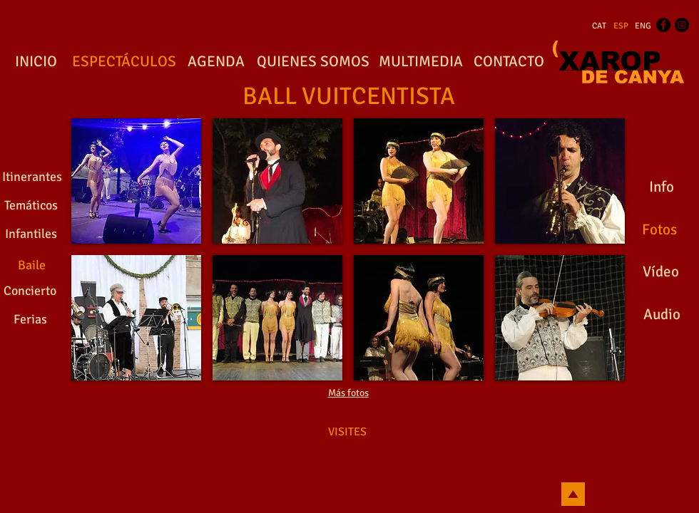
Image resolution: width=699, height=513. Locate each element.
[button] (136, 181)
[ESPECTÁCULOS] (123, 62)
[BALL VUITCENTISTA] (349, 97)
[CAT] (599, 26)
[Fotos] (659, 230)
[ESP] (620, 26)
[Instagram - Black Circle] (682, 25)
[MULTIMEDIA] (420, 62)
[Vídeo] (660, 272)
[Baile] (32, 265)
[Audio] (661, 315)
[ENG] (643, 26)
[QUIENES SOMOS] (313, 62)
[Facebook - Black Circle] (663, 25)
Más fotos (348, 393)
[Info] (661, 187)
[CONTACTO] (508, 62)
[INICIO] (35, 62)
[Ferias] (30, 320)
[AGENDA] (216, 62)
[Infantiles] (31, 234)
